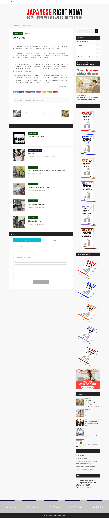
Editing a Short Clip (34, 221)
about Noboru (78, 2)
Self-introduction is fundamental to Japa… (91, 424)
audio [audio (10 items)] (93, 480)
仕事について (32, 153)
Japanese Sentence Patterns (35, 150)
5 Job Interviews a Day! (36, 137)
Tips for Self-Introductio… (91, 421)
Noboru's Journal (18, 33)
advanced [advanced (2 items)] (87, 480)
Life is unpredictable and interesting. (88, 466)
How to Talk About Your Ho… (92, 411)
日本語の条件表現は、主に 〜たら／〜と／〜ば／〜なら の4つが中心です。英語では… (92, 406)
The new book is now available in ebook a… (91, 445)
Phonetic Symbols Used (92, 2)
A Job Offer (81, 455)
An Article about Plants (36, 204)
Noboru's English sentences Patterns (88, 57)
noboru (21, 100)
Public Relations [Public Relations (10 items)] (83, 485)
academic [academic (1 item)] (77, 480)
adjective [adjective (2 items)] (81, 480)
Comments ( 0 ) (27, 240)
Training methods (21, 2)
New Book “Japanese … (91, 442)
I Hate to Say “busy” (83, 458)
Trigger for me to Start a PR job (38, 187)
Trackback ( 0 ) (55, 240)
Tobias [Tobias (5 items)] (88, 487)
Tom (76, 455)
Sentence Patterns (35, 2)
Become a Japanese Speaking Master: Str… (91, 436)
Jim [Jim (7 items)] (91, 482)
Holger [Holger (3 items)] (87, 482)
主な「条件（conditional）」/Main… (91, 401)
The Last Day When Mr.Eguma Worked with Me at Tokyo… (47, 170)
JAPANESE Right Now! (53, 515)
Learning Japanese (63, 2)
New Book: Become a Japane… (90, 431)
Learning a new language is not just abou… (92, 415)
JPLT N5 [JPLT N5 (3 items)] (81, 485)
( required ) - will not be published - (23, 257)
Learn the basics (49, 2)
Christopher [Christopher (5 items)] (80, 482)
